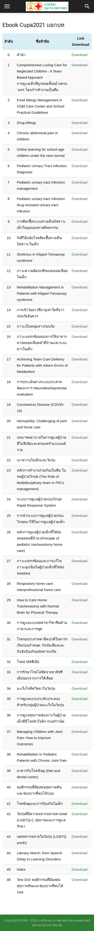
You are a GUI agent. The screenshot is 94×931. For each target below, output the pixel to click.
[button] (87, 6)
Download (79, 55)
